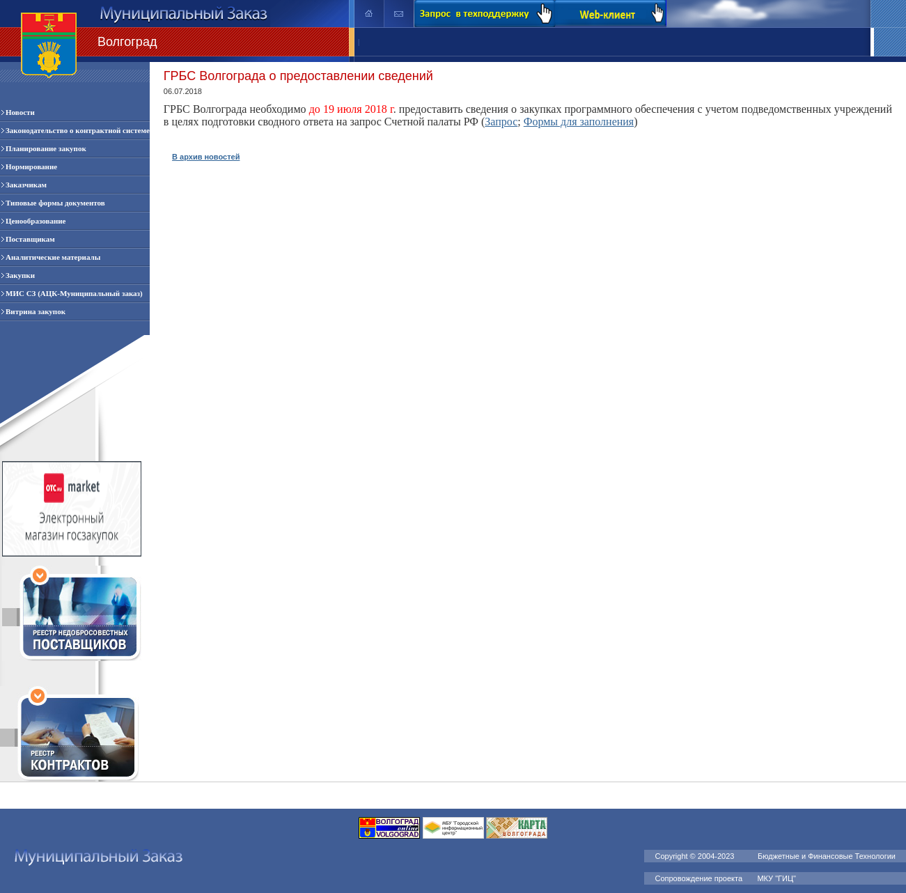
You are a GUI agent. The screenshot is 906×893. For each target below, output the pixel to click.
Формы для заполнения (579, 121)
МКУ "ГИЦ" (777, 878)
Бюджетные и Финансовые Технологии (827, 856)
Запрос (501, 121)
